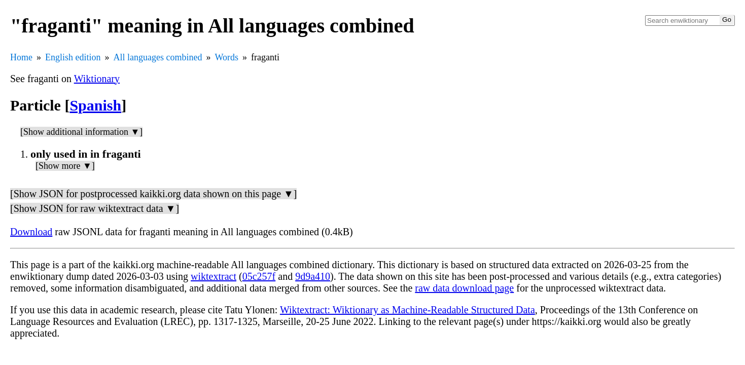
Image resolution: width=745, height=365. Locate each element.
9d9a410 (312, 276)
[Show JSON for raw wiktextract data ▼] (94, 208)
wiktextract (213, 276)
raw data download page (464, 288)
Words (226, 57)
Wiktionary (97, 78)
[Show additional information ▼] (81, 132)
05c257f (259, 276)
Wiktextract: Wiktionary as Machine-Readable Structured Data (407, 309)
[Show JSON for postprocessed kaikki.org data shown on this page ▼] (153, 193)
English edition (73, 57)
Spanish (95, 105)
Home (21, 57)
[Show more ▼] (65, 166)
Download (31, 231)
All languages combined (158, 57)
